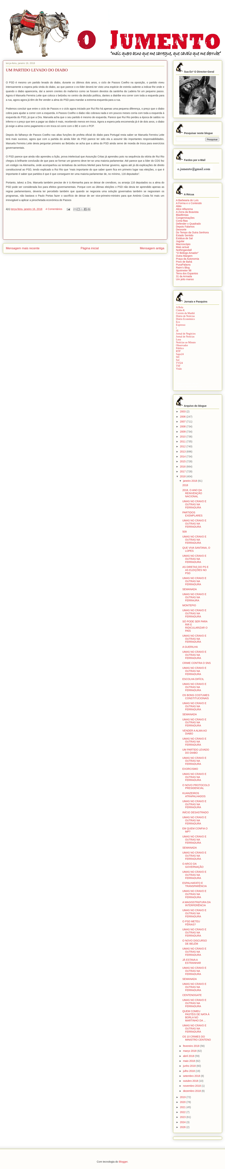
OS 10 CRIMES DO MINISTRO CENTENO (196, 1038)
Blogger (123, 1161)
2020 (183, 1102)
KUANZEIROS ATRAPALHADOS (194, 795)
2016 (183, 466)
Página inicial (90, 248)
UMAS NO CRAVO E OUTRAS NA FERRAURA (194, 597)
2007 (183, 421)
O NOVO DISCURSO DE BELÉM (194, 942)
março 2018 (190, 1050)
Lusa (178, 339)
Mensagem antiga (152, 248)
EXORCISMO (190, 768)
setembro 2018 (192, 1075)
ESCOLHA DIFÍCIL (193, 679)
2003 (183, 411)
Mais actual (182, 247)
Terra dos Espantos (187, 273)
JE (177, 330)
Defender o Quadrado (188, 223)
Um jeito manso (185, 279)
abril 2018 (189, 1056)
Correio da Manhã (185, 313)
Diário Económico (185, 319)
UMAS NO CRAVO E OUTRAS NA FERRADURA (194, 504)
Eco (178, 322)
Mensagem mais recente (23, 248)
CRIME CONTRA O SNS (196, 662)
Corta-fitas (182, 220)
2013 (183, 451)
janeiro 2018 (190, 480)
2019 (183, 1097)
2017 (183, 471)
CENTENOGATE (192, 995)
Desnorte (181, 229)
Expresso (180, 325)
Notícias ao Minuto (186, 342)
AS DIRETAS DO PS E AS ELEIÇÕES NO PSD (195, 570)
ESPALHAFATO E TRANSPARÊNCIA (194, 885)
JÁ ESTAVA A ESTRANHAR (191, 961)
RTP (178, 351)
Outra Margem (184, 255)
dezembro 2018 (192, 1090)
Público (180, 348)
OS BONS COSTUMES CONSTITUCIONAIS (195, 697)
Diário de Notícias (185, 316)
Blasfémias (182, 214)
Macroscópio (183, 244)
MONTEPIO (189, 605)
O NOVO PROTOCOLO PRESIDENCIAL (196, 787)
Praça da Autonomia (187, 258)
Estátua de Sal (184, 238)
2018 (183, 476)
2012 (183, 446)
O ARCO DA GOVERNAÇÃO (192, 865)
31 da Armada (184, 276)
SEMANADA (189, 589)
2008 (183, 426)
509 (184, 531)
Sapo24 (180, 354)
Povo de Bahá (184, 261)
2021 (183, 1107)
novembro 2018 (192, 1085)
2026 (183, 1127)
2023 (183, 1117)
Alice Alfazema (184, 209)
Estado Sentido (184, 235)
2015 (183, 461)
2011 (183, 441)
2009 (183, 431)
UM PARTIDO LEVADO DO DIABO (195, 751)
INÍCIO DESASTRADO (195, 812)
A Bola (179, 307)
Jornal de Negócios (186, 333)
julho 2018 (189, 1071)
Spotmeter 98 (183, 270)
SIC (178, 357)
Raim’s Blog (183, 267)
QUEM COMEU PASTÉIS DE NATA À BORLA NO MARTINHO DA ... (195, 1016)
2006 (183, 416)
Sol (177, 360)
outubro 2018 (191, 1080)
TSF (178, 365)
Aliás (178, 206)
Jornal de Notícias (185, 336)
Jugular (180, 241)
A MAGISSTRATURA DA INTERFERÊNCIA (196, 904)
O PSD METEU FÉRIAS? (191, 923)
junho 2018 (189, 1065)
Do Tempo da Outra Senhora (192, 232)
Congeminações (185, 217)
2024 (183, 1122)
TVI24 (179, 363)
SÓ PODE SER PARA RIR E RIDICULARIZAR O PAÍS (194, 626)
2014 (183, 456)
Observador (182, 345)
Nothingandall (184, 250)
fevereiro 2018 (191, 1045)
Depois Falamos (185, 226)
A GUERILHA (190, 646)
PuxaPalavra (183, 264)
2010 (183, 436)
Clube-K (180, 310)
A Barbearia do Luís (187, 200)
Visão (179, 368)
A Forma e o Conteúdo (189, 203)
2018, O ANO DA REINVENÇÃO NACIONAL (192, 493)
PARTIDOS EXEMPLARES (192, 514)
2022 (183, 1112)
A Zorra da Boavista (187, 212)
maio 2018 (189, 1060)
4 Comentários (54, 209)
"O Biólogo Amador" (187, 252)
